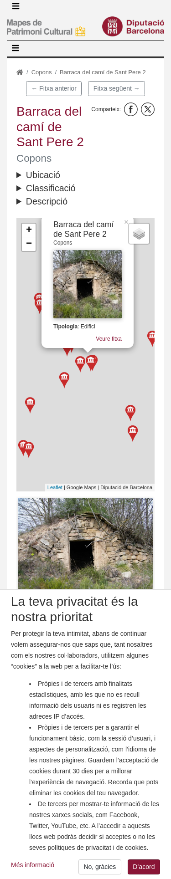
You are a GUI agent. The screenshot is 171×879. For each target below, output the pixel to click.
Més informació (32, 871)
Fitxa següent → (116, 88)
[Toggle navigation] (15, 6)
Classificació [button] (51, 188)
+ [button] (29, 230)
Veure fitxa (113, 337)
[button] (85, 548)
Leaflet (54, 487)
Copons (41, 72)
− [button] (29, 244)
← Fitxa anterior (54, 88)
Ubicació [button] (43, 175)
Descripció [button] (46, 201)
